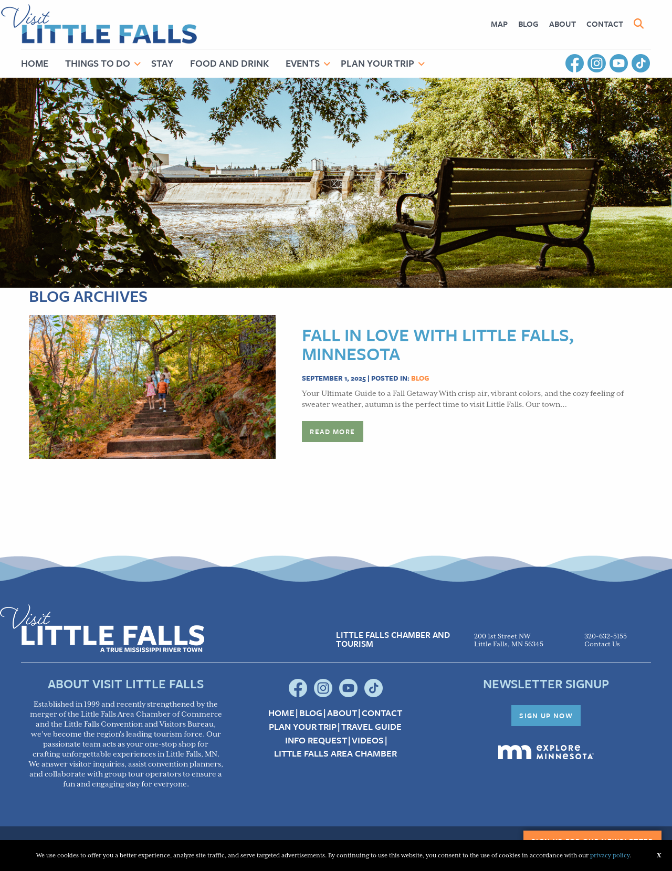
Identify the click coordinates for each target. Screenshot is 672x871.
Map (499, 23)
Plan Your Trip (377, 63)
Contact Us (602, 644)
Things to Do (97, 63)
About (562, 23)
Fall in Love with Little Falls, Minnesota (438, 343)
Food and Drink (229, 63)
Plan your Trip (303, 726)
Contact (604, 23)
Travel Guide (371, 726)
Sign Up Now (546, 715)
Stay (162, 63)
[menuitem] (499, 24)
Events (303, 63)
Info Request (316, 740)
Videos (368, 740)
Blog (528, 23)
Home (34, 63)
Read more (332, 431)
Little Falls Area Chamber (335, 753)
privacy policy (609, 855)
